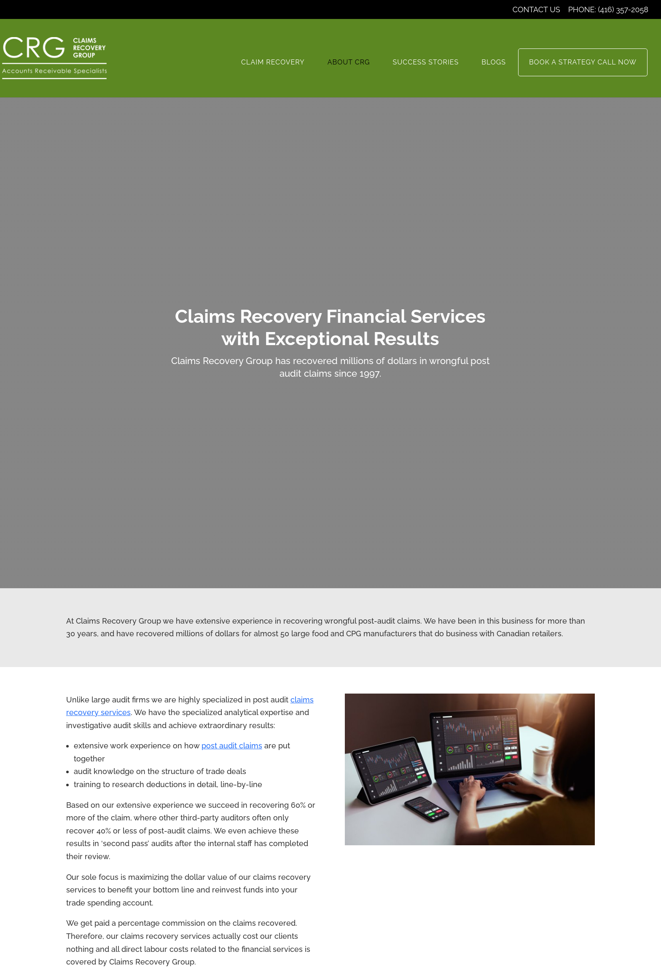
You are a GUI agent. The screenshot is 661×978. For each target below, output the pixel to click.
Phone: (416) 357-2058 (608, 10)
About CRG (349, 62)
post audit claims (232, 745)
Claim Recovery (273, 62)
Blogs (493, 62)
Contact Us (536, 10)
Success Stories (426, 62)
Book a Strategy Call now (583, 62)
